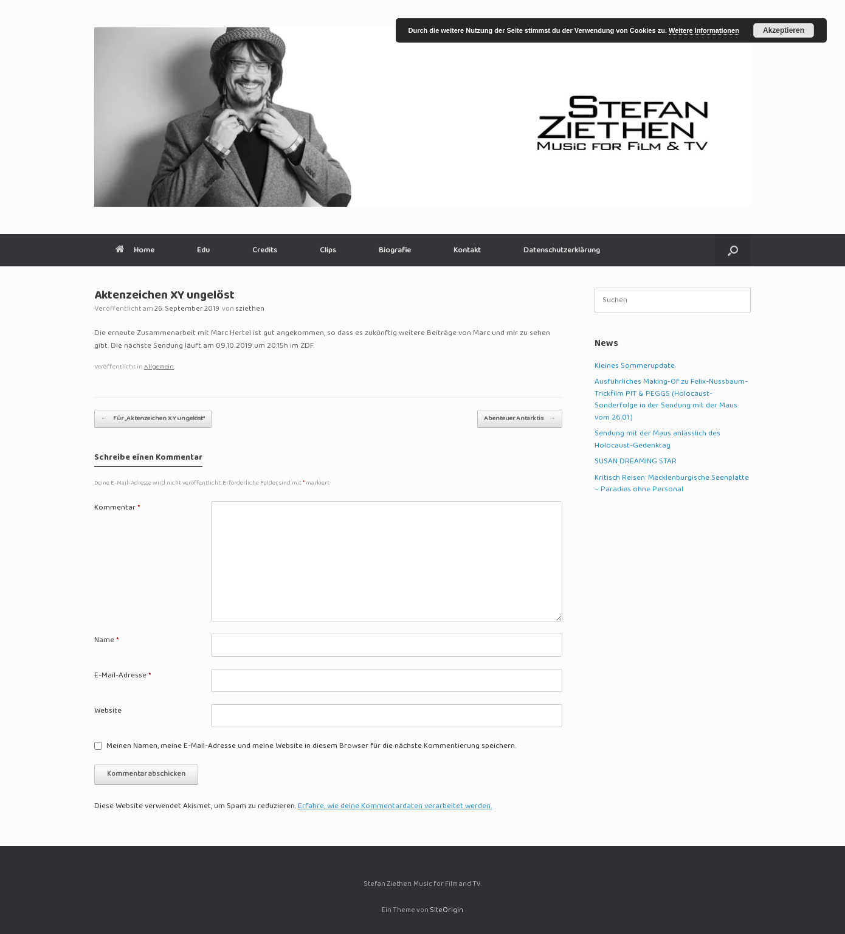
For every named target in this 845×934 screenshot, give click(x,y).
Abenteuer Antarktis (520, 418)
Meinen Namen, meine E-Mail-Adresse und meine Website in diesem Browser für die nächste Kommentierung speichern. (311, 747)
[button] (733, 250)
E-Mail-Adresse (122, 676)
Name (106, 641)
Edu (203, 250)
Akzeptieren (783, 30)
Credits (264, 250)
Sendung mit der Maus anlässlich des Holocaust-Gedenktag (657, 439)
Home (135, 250)
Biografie (395, 250)
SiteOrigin (446, 910)
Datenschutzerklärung (561, 250)
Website (108, 711)
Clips (328, 250)
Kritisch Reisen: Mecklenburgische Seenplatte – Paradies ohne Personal (672, 484)
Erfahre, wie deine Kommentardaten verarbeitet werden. (395, 806)
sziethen (249, 309)
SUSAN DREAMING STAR (636, 461)
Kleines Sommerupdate (635, 366)
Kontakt (467, 250)
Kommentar (117, 508)
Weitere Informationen (704, 30)
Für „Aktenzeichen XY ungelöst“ (153, 418)
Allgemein (159, 367)
